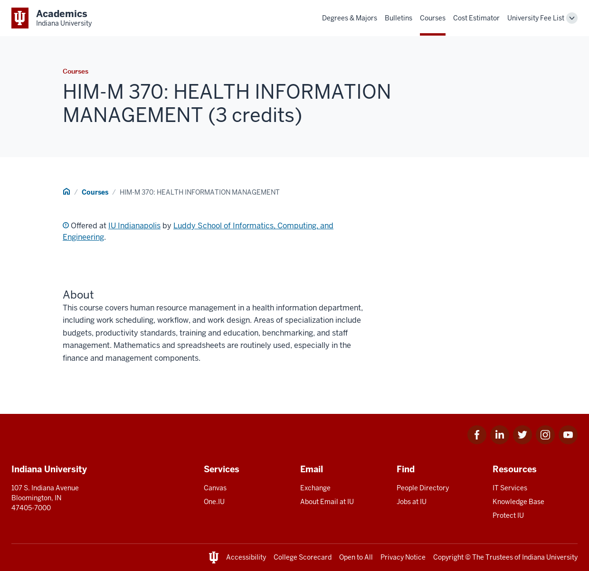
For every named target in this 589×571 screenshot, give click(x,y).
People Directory (423, 488)
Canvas (215, 488)
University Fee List (535, 18)
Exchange (315, 488)
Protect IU (508, 515)
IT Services (510, 488)
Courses (433, 18)
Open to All (356, 557)
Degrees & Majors (349, 18)
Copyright (448, 557)
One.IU (214, 501)
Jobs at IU (412, 501)
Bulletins (398, 18)
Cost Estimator (476, 18)
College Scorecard (303, 557)
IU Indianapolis (134, 226)
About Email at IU (327, 501)
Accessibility (246, 557)
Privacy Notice (403, 557)
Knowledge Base (518, 501)
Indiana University (550, 557)
